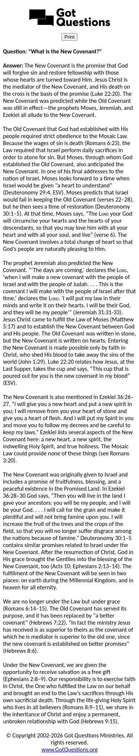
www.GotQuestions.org (70, 749)
